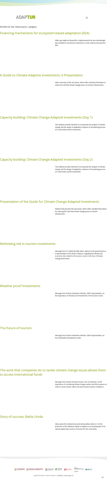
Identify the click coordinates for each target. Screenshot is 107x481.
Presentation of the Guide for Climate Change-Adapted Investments (49, 201)
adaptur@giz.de (68, 475)
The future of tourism (16, 328)
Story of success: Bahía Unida (21, 416)
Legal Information (39, 475)
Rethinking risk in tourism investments (27, 244)
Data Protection (51, 475)
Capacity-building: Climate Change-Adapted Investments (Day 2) (46, 159)
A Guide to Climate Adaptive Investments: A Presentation (41, 75)
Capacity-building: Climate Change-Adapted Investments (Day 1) (46, 117)
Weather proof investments (20, 286)
